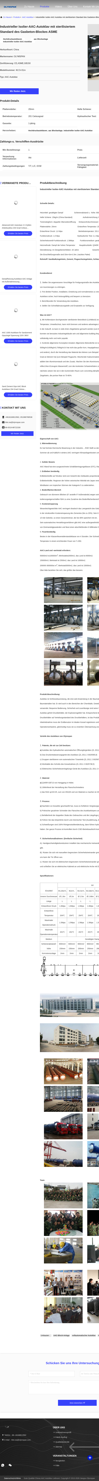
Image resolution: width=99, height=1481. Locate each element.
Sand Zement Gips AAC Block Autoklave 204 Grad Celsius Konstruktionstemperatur (14, 389)
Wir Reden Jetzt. (19, 91)
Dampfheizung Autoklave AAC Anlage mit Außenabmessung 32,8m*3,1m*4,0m (17, 282)
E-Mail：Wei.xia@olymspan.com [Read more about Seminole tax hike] (16, 1440)
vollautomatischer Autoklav (84, 1335)
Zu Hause (29, 6)
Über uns (72, 6)
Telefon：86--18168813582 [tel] (14, 1435)
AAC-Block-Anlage (61, 1335)
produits (16, 17)
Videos (58, 6)
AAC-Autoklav (27, 17)
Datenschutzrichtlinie (12, 1478)
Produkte (44, 6)
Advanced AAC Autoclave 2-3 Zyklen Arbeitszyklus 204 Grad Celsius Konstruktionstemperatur (16, 228)
